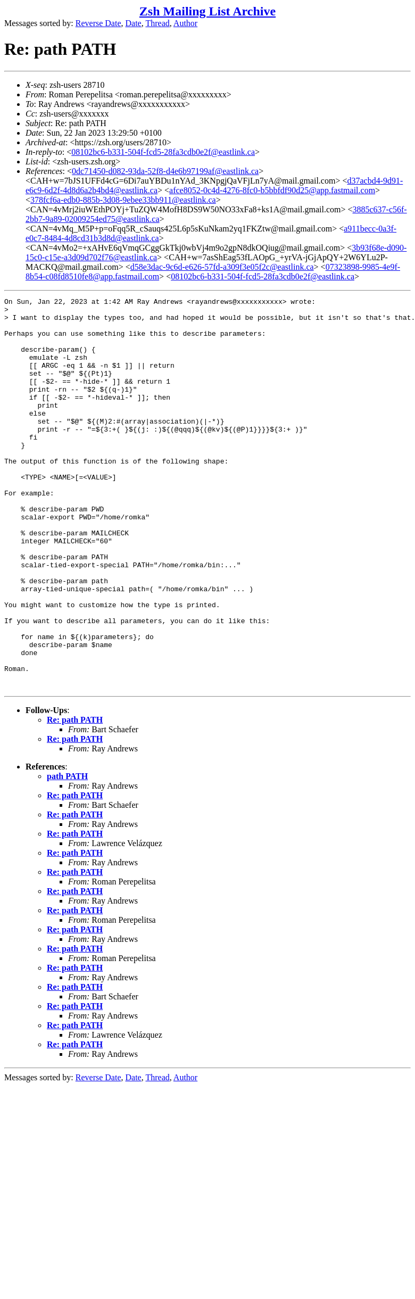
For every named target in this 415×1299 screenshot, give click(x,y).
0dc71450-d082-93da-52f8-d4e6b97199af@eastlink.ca (165, 171)
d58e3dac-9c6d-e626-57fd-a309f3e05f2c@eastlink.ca (222, 266)
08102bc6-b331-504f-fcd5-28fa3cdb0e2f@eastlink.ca (163, 151)
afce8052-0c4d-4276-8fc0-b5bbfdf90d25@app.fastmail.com (272, 190)
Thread (157, 23)
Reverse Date (98, 23)
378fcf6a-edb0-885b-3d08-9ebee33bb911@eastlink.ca (123, 199)
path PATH (67, 854)
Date (134, 23)
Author (185, 23)
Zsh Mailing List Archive (207, 11)
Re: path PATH (75, 797)
